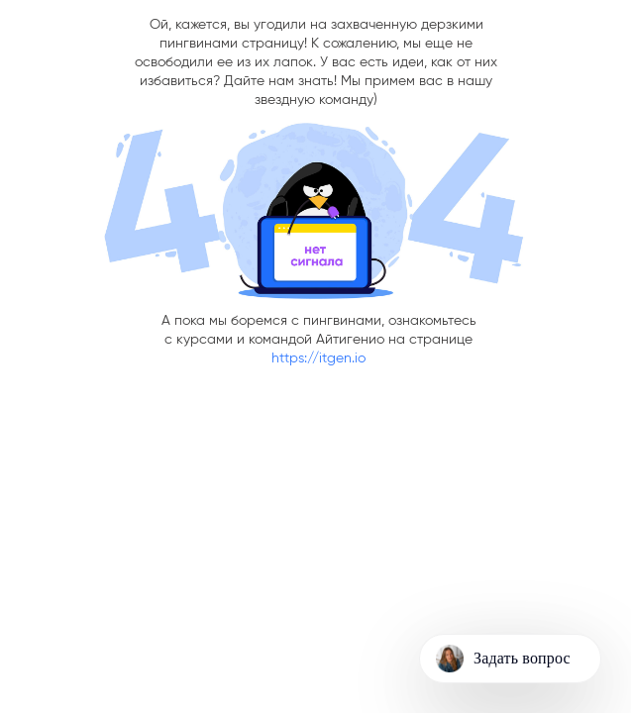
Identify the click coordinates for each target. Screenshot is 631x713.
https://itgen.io (318, 358)
